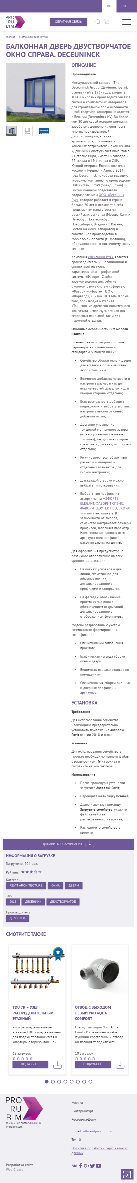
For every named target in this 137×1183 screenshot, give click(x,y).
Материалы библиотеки (33, 37)
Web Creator (15, 1170)
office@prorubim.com (99, 1131)
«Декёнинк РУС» (101, 257)
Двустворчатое (63, 901)
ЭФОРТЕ (111, 499)
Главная (10, 37)
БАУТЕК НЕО (107, 508)
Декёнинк (33, 901)
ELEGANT (87, 504)
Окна (56, 885)
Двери (74, 885)
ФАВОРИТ (88, 508)
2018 (13, 901)
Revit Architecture (26, 885)
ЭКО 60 (124, 508)
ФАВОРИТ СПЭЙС (109, 504)
